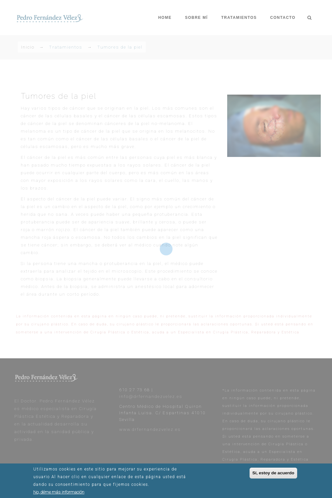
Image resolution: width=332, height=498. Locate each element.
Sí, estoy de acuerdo (273, 474)
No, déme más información (58, 493)
